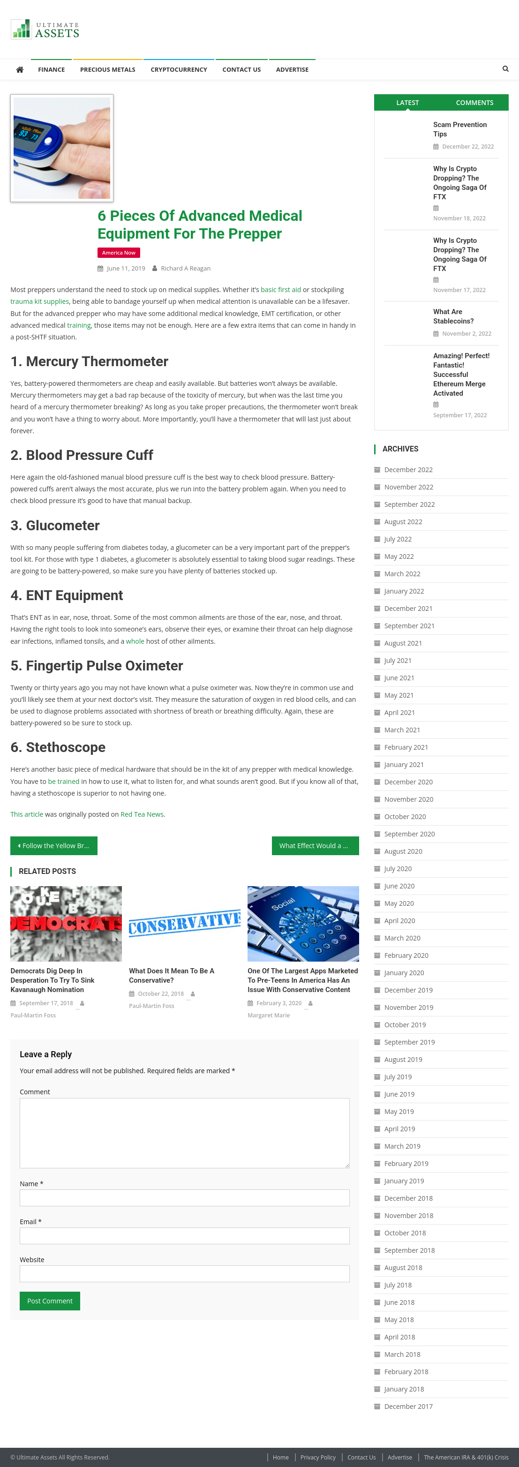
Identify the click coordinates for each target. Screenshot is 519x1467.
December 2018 (408, 1198)
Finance (51, 69)
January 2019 (404, 1180)
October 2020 (405, 816)
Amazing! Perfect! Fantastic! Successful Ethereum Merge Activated (461, 375)
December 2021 (408, 608)
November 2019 (409, 1007)
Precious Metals (107, 69)
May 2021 (399, 695)
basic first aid (281, 289)
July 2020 (398, 868)
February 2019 (406, 1163)
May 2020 (399, 903)
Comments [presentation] (475, 102)
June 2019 (399, 1094)
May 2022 (399, 556)
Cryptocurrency (178, 69)
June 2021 (399, 677)
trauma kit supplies (39, 301)
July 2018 (398, 1284)
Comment (35, 1091)
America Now (118, 252)
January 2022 (404, 591)
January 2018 (404, 1388)
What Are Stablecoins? (453, 316)
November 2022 (409, 486)
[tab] (407, 102)
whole (135, 641)
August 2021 (403, 643)
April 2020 (399, 920)
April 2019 (399, 1128)
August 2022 (403, 521)
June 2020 (399, 885)
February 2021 (406, 747)
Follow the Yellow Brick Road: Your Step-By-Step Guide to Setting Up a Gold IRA (60, 845)
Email (31, 1221)
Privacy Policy (318, 1457)
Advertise (292, 69)
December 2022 (408, 469)
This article (26, 814)
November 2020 (409, 799)
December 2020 (408, 781)
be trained (64, 781)
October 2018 (405, 1232)
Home (281, 1457)
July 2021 (398, 660)
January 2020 (404, 972)
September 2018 (409, 1250)
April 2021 (399, 712)
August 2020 (403, 851)
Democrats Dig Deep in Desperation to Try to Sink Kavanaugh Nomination (52, 980)
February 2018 (406, 1371)
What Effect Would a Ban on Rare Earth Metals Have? (319, 845)
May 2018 (399, 1319)
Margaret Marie (269, 1015)
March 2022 (402, 573)
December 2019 (408, 990)
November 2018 (409, 1215)
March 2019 (402, 1146)
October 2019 (405, 1024)
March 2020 (402, 937)
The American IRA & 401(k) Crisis (466, 1457)
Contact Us (242, 69)
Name (32, 1183)
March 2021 (402, 729)
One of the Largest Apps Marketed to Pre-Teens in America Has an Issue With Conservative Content (303, 980)
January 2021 (404, 764)
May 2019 (399, 1111)
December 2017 (408, 1406)
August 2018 (403, 1267)
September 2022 (409, 504)
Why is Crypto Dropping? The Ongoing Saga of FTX (459, 183)
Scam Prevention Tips (460, 129)
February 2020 (406, 955)
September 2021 (409, 625)
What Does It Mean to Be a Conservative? (171, 976)
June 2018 (399, 1302)
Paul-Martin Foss (33, 1015)
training (78, 325)
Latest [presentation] (408, 102)
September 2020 (409, 833)
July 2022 (398, 538)
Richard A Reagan (186, 268)
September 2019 (409, 1042)
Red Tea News (142, 814)
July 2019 (398, 1076)
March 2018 (402, 1354)
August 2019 (403, 1059)
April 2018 (399, 1336)
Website (32, 1259)
